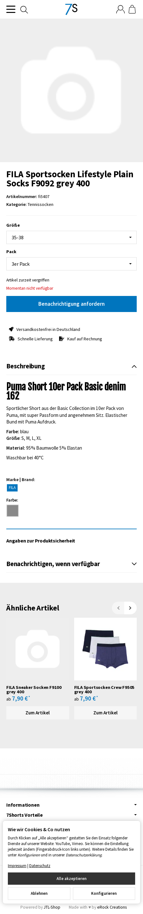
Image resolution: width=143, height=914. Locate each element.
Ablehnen (39, 893)
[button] (71, 366)
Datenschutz (39, 865)
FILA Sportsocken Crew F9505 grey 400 (104, 689)
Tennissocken (40, 204)
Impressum (17, 865)
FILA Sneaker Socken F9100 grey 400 (34, 689)
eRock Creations (112, 907)
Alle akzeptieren (71, 878)
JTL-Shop (52, 907)
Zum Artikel (37, 713)
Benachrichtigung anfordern (71, 303)
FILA (12, 487)
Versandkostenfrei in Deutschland (48, 329)
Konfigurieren (104, 893)
